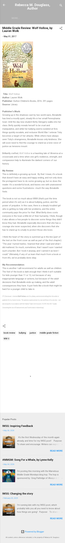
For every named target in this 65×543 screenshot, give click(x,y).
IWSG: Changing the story (17, 494)
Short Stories (25, 18)
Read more (56, 451)
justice (33, 333)
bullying (22, 333)
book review (9, 333)
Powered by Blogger (32, 532)
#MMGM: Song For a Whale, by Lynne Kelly (27, 460)
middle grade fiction (49, 333)
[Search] (61, 5)
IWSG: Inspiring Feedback (17, 426)
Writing (44, 18)
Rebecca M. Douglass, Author (32, 6)
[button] (61, 29)
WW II (6, 339)
